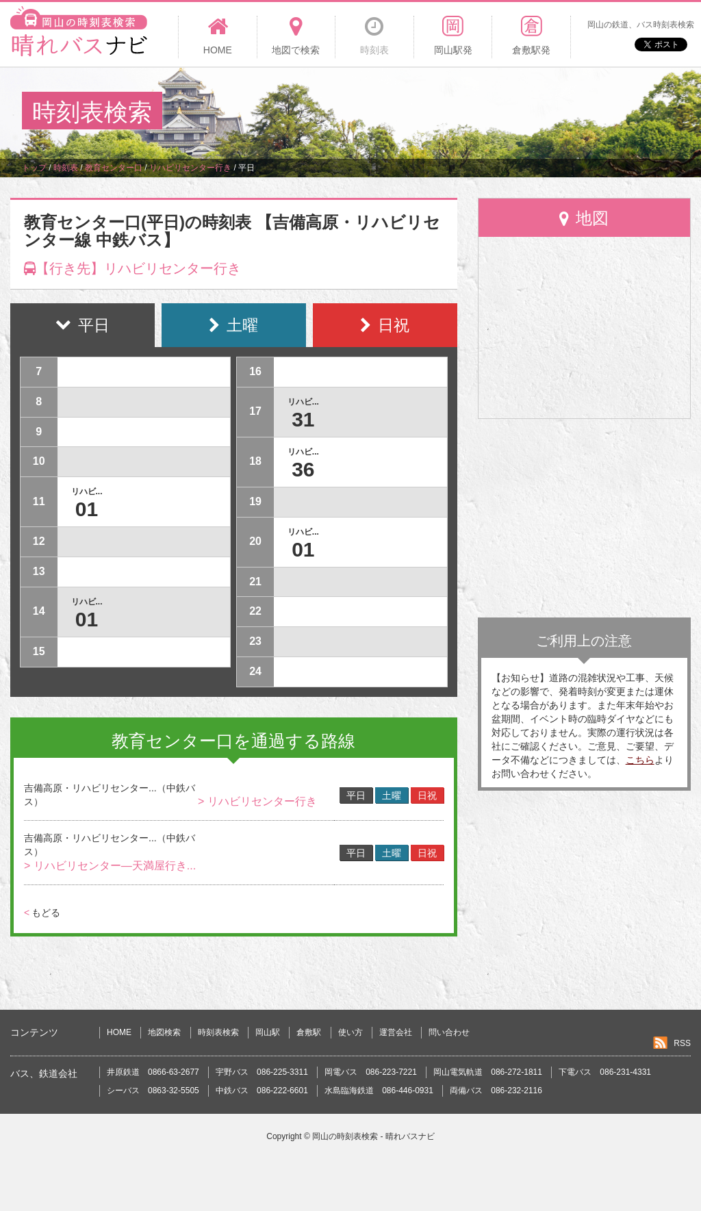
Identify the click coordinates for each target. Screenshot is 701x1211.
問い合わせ (449, 1032)
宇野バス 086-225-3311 (262, 1072)
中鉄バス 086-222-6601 (262, 1090)
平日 (356, 795)
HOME (119, 1032)
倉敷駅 (308, 1032)
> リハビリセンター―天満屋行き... (110, 865)
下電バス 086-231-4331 (605, 1072)
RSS (682, 1043)
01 (86, 509)
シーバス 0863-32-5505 (153, 1090)
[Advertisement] (430, 112)
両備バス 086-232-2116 (496, 1090)
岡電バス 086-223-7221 (370, 1072)
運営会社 (395, 1032)
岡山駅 (267, 1032)
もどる (42, 912)
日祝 (427, 795)
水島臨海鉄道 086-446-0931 (378, 1090)
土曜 (391, 795)
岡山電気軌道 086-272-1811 (487, 1072)
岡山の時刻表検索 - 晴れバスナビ (373, 1136)
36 (303, 469)
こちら (640, 759)
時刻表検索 (218, 1032)
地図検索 (164, 1032)
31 (303, 419)
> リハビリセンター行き (257, 801)
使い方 (350, 1032)
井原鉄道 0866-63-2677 (153, 1072)
